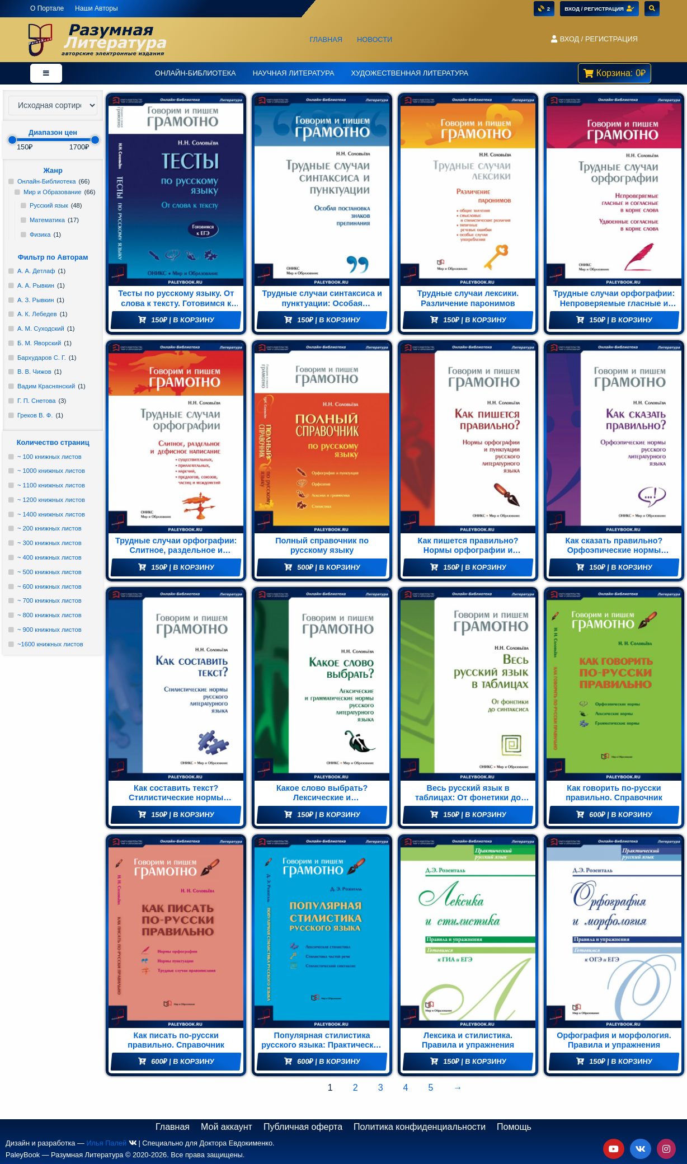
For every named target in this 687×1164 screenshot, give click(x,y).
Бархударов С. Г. (41, 357)
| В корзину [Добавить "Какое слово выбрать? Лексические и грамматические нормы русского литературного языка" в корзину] (329, 814)
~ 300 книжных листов (49, 542)
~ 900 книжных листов (49, 629)
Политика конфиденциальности (420, 1127)
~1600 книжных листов (50, 644)
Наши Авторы (96, 8)
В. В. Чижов (34, 371)
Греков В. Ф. (35, 415)
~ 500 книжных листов (49, 572)
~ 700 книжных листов (49, 600)
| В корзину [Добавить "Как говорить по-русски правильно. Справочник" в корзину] (621, 814)
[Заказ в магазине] (52, 105)
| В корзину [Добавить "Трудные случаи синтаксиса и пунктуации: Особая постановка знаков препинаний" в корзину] (329, 320)
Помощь (514, 1127)
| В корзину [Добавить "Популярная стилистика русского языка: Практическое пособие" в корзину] (329, 1061)
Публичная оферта (302, 1127)
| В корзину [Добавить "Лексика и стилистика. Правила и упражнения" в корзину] (475, 1061)
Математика (47, 220)
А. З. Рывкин (35, 300)
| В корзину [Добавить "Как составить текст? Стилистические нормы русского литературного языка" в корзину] (183, 814)
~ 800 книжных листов (49, 615)
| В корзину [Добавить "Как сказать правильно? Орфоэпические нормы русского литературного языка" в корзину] (621, 567)
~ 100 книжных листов (49, 456)
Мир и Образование (52, 192)
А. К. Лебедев (37, 314)
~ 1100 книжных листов (51, 485)
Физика (40, 234)
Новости (374, 39)
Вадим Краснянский (46, 386)
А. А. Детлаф (36, 270)
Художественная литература (409, 73)
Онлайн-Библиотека (195, 73)
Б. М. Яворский (39, 343)
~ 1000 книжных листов (51, 470)
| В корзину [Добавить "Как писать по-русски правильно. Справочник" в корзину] (183, 1061)
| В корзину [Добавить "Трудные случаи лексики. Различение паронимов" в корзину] (475, 320)
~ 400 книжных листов (49, 557)
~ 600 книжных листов (49, 586)
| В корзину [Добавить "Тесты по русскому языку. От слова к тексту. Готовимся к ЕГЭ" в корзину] (183, 320)
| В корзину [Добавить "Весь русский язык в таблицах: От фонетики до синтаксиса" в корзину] (475, 814)
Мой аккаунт (226, 1127)
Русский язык (49, 205)
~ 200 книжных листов (49, 528)
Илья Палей (106, 1143)
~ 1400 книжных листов (51, 514)
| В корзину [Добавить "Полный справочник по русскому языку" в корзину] (329, 567)
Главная (325, 39)
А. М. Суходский (40, 328)
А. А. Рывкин (35, 285)
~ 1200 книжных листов (51, 499)
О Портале (47, 8)
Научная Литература (294, 73)
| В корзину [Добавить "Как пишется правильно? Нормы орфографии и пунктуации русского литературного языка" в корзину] (475, 567)
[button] (594, 39)
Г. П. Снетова (36, 400)
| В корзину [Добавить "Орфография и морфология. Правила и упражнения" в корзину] (621, 1061)
